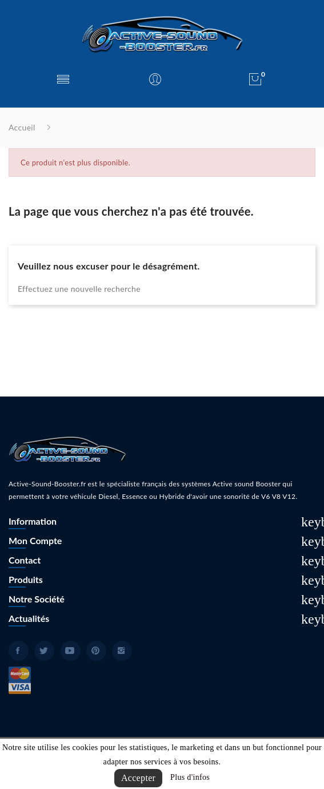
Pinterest (96, 651)
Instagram (122, 651)
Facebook (19, 651)
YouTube (71, 651)
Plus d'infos (190, 777)
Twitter (44, 651)
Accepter (138, 778)
